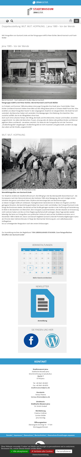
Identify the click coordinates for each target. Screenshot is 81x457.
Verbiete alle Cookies (42, 451)
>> (62, 249)
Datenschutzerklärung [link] (41, 455)
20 (30, 268)
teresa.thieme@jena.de (40, 397)
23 (48, 268)
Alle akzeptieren (19, 451)
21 (36, 268)
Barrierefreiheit (40, 435)
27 (30, 272)
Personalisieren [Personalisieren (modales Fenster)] (64, 451)
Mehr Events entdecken (42, 278)
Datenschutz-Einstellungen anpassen (61, 435)
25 (60, 268)
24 (54, 268)
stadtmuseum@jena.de (40, 388)
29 (42, 272)
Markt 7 (41, 376)
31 (54, 272)
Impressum (18, 435)
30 (48, 272)
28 (36, 272)
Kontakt (9, 435)
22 (42, 268)
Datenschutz (28, 435)
